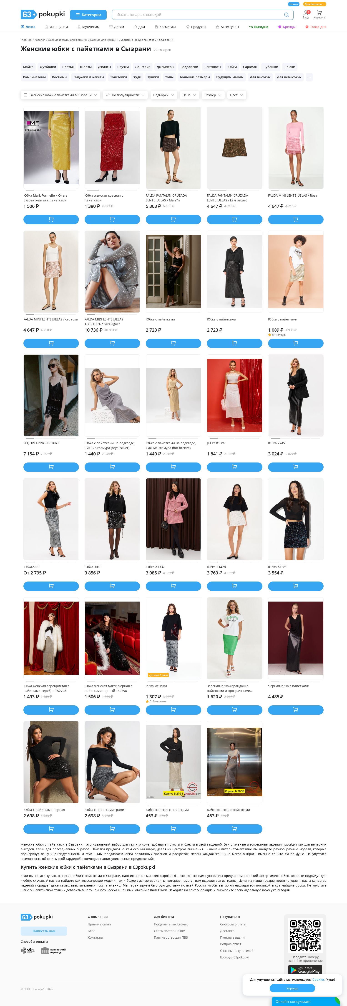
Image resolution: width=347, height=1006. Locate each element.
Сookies (318, 979)
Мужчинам (88, 27)
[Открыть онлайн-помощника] (306, 1001)
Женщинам (56, 27)
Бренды (286, 27)
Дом (139, 27)
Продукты (196, 27)
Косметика (165, 27)
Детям (116, 27)
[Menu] (88, 15)
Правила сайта (99, 924)
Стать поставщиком (169, 931)
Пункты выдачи (232, 937)
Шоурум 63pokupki (234, 957)
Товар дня (315, 27)
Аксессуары (227, 27)
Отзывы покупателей (237, 950)
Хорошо (292, 988)
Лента (293, 4)
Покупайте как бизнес (171, 924)
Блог (91, 931)
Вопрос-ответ (230, 944)
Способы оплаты (233, 924)
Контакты (95, 937)
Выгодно (258, 27)
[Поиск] (286, 15)
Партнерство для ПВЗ (171, 937)
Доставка (227, 931)
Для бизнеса (315, 4)
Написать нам (44, 931)
